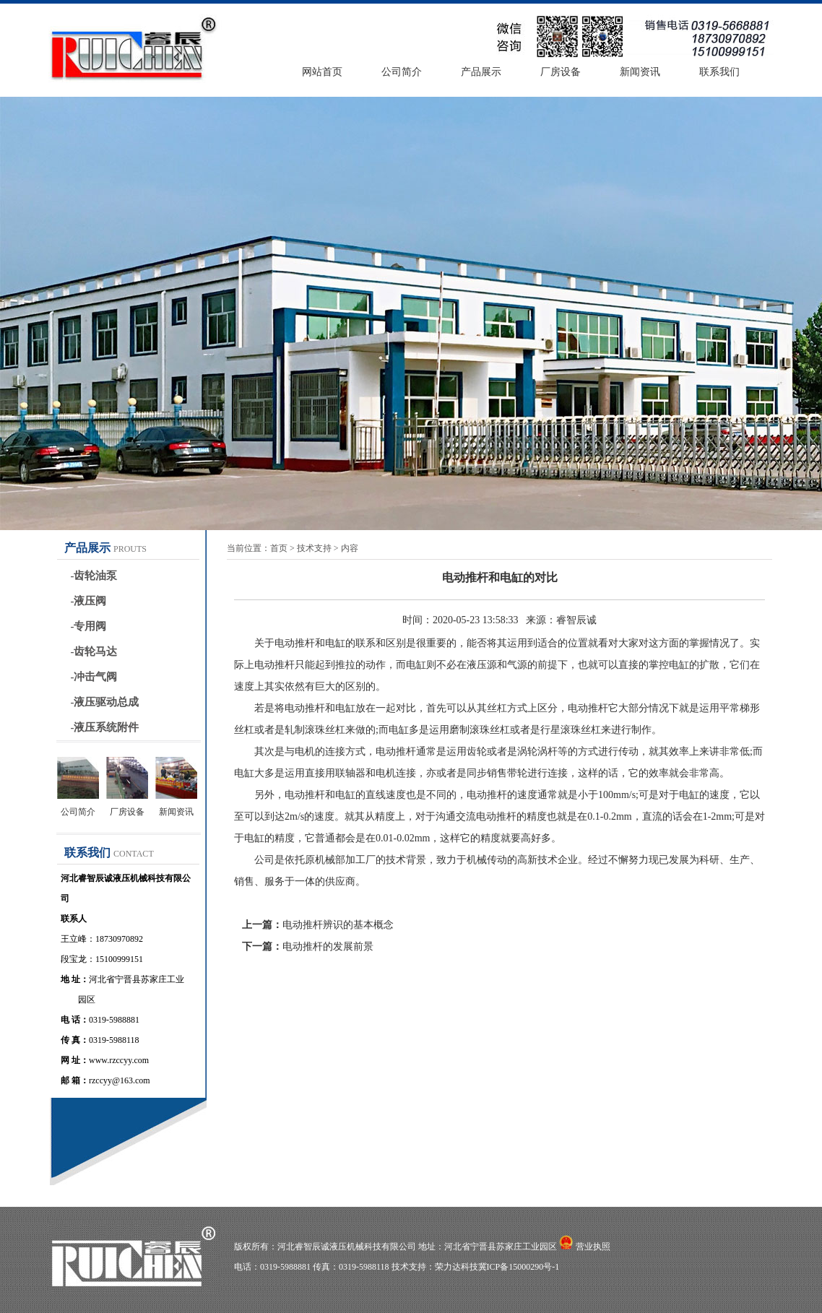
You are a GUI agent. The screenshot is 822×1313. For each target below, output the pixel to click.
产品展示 (481, 71)
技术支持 (314, 548)
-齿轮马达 (94, 651)
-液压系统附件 (105, 727)
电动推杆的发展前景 (327, 946)
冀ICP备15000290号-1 (519, 1267)
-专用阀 (89, 626)
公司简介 (401, 71)
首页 (278, 548)
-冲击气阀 (94, 676)
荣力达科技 (456, 1267)
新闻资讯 (640, 71)
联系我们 (719, 71)
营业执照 (593, 1247)
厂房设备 (560, 71)
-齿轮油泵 (94, 575)
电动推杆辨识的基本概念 (338, 924)
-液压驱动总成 (105, 702)
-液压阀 (89, 601)
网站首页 (322, 71)
